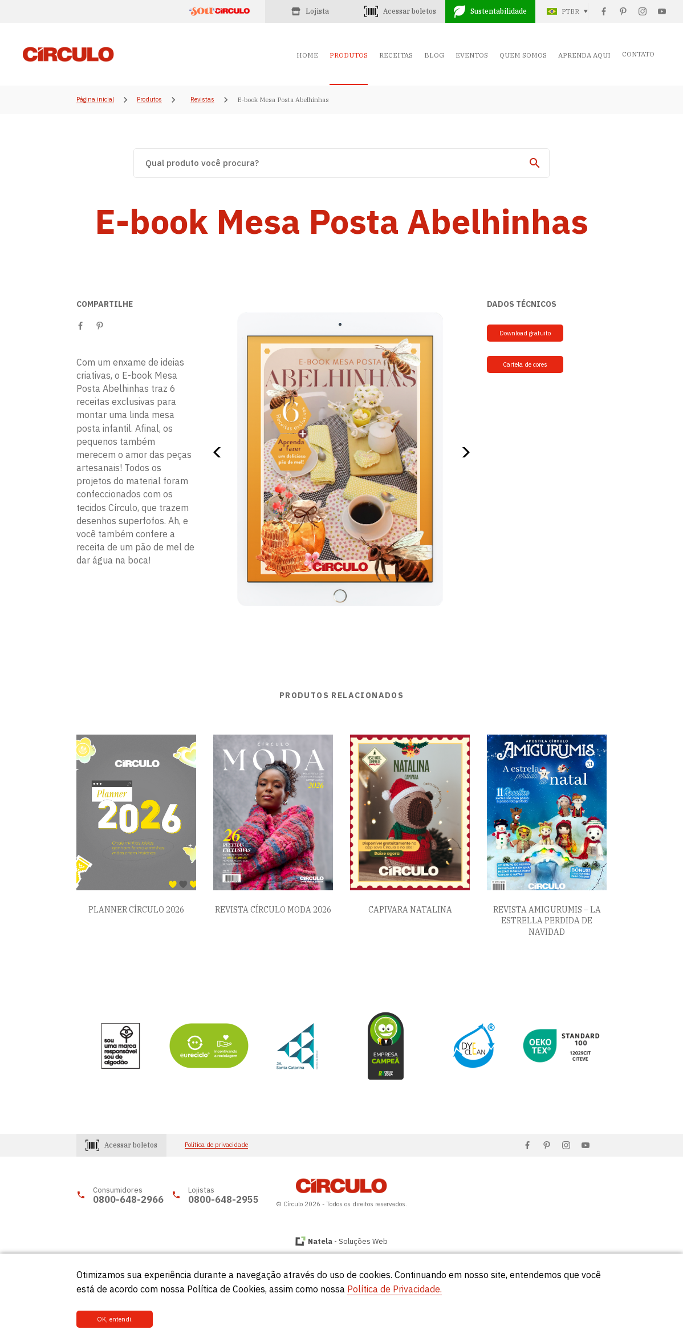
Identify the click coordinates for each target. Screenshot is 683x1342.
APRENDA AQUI (584, 55)
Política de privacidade (216, 1145)
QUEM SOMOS (523, 55)
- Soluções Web (348, 1241)
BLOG (434, 55)
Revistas (202, 99)
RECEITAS (396, 55)
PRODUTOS (349, 55)
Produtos (149, 99)
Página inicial (95, 99)
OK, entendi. (115, 1319)
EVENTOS (472, 55)
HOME (307, 55)
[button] (221, 452)
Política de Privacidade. (394, 1289)
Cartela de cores (525, 364)
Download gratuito (525, 333)
